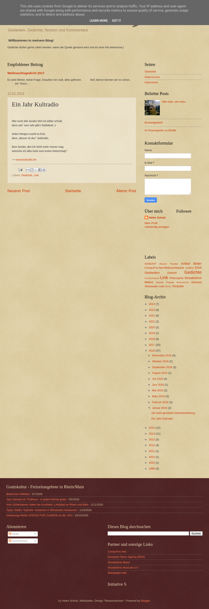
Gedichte (26, 175)
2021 (152, 321)
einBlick (189, 268)
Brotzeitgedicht (154, 122)
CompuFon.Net (117, 551)
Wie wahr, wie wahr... (174, 101)
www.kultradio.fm (26, 159)
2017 (152, 344)
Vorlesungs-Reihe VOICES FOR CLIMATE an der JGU (39, 515)
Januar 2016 (160, 407)
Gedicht (172, 272)
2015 (152, 427)
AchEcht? (150, 263)
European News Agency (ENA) (126, 556)
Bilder (197, 263)
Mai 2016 (158, 390)
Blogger (145, 600)
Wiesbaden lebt (117, 572)
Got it (116, 20)
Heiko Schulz (157, 217)
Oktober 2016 (160, 361)
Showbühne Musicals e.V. (123, 567)
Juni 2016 (158, 384)
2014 (152, 433)
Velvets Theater (165, 282)
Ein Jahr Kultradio (162, 418)
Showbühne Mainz (119, 562)
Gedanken (152, 272)
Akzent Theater (168, 264)
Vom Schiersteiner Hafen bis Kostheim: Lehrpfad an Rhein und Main (47, 504)
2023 (152, 309)
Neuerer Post (18, 191)
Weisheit (196, 282)
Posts (14, 533)
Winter (168, 286)
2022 (152, 315)
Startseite (73, 191)
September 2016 (162, 367)
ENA (198, 267)
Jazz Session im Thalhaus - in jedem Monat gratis (36, 499)
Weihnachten (182, 282)
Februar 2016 (160, 402)
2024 (152, 304)
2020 (152, 327)
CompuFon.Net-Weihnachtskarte (164, 267)
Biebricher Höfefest (18, 494)
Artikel (185, 263)
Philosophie (177, 278)
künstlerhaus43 (152, 278)
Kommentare (18, 540)
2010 (152, 457)
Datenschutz (152, 77)
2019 (152, 333)
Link (36, 175)
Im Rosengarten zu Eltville (160, 130)
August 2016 (160, 372)
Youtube (178, 286)
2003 (152, 462)
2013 (152, 439)
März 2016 (159, 396)
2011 (152, 451)
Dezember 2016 (162, 355)
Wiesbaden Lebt (154, 286)
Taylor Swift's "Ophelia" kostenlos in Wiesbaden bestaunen (41, 510)
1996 (152, 468)
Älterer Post (126, 191)
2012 (152, 445)
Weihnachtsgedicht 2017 (25, 73)
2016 (152, 350)
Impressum (151, 82)
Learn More (99, 20)
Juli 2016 (158, 378)
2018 (152, 339)
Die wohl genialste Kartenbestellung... (174, 412)
